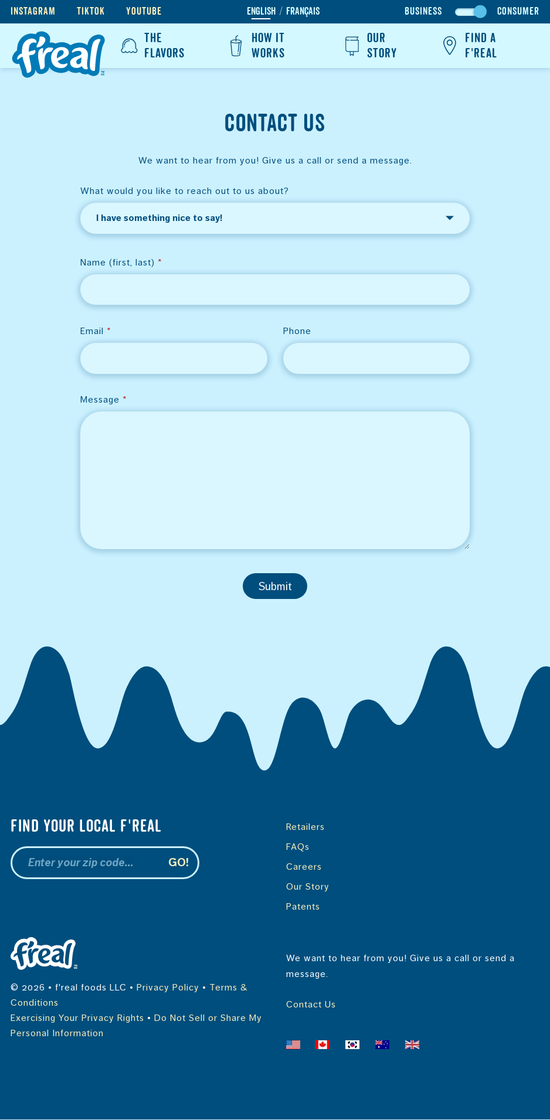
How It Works (255, 46)
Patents (303, 907)
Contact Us (311, 1004)
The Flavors (151, 46)
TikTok (91, 11)
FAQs (298, 847)
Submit (275, 586)
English (261, 11)
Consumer (518, 11)
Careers (304, 867)
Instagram (33, 11)
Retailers (305, 827)
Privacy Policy (168, 987)
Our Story (368, 46)
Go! (178, 863)
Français (303, 11)
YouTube (144, 11)
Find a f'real (467, 46)
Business (423, 11)
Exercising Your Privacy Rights (77, 1018)
